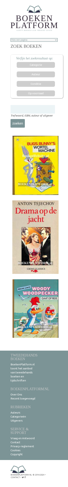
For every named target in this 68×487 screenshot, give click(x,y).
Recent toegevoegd (23, 398)
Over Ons (16, 394)
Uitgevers (17, 420)
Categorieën (18, 416)
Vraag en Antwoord (23, 438)
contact (15, 477)
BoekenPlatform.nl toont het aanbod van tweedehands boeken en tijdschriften (23, 372)
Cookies (15, 450)
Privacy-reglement (22, 446)
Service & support (20, 430)
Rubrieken (21, 407)
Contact (15, 442)
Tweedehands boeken (24, 357)
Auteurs (15, 412)
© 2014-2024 (38, 475)
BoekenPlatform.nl (30, 389)
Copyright (17, 454)
